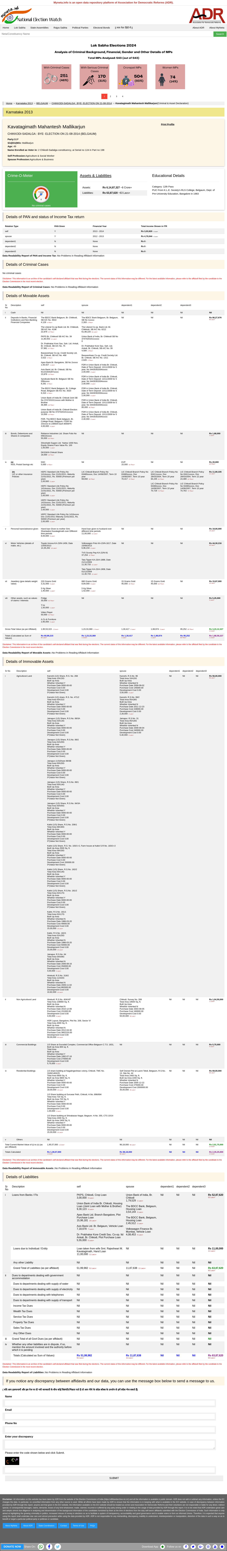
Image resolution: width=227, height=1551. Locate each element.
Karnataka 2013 (24, 103)
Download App (150, 1546)
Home (6, 27)
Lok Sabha (19, 27)
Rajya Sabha (60, 27)
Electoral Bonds (101, 27)
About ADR (198, 27)
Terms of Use (78, 1526)
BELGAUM (42, 103)
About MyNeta (216, 27)
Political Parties (80, 27)
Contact (63, 1526)
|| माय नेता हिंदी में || (124, 27)
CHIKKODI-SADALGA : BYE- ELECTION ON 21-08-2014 (82, 103)
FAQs (92, 1526)
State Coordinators (46, 1526)
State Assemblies (39, 27)
